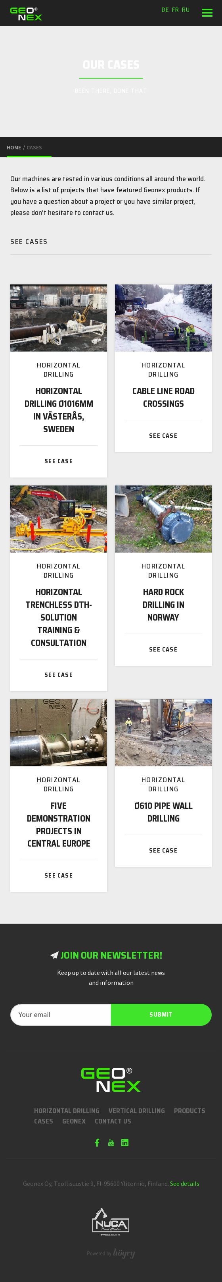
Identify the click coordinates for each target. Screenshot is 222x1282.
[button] (207, 13)
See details (184, 1183)
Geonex (74, 1121)
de (165, 10)
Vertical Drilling (137, 1111)
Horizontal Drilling (67, 1111)
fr (175, 10)
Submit (161, 1014)
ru (185, 10)
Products (189, 1111)
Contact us (113, 1121)
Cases (43, 1121)
